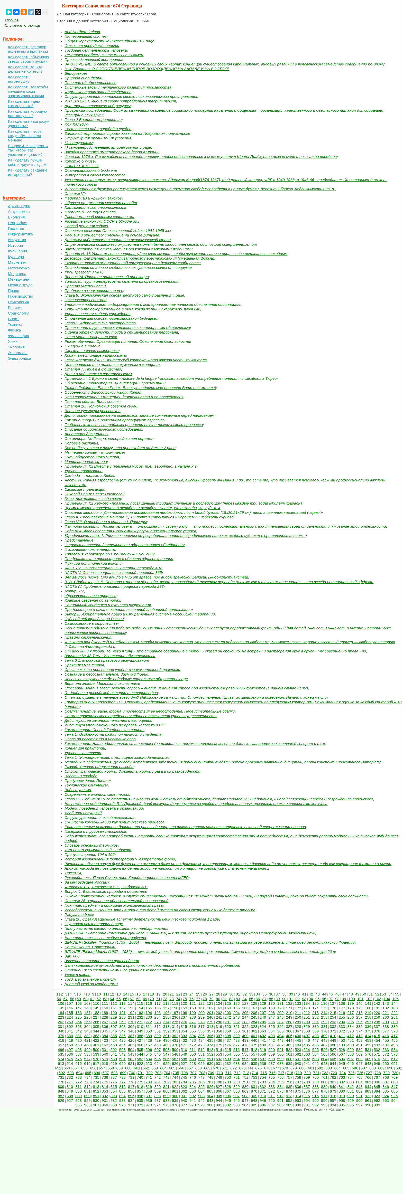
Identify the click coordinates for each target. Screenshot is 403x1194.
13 (118, 994)
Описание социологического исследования (103, 429)
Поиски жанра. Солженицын (90, 947)
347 (122, 1031)
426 (131, 1040)
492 (368, 1045)
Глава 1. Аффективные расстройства (100, 323)
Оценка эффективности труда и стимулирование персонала (121, 332)
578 (96, 1059)
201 (210, 1012)
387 (131, 1036)
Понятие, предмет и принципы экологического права (114, 905)
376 (377, 1031)
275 (175, 1022)
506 (148, 1049)
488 (333, 1045)
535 (61, 1054)
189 (105, 1012)
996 (350, 1105)
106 (61, 1003)
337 (377, 1026)
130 (271, 1003)
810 (70, 1086)
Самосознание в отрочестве (91, 623)
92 (297, 999)
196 (166, 1012)
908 (245, 1096)
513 (210, 1049)
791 (245, 1082)
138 (341, 1003)
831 (254, 1086)
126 (236, 1003)
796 (289, 1082)
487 (324, 1045)
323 (254, 1026)
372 (341, 1031)
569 (359, 1054)
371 (333, 1031)
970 (122, 1105)
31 (238, 994)
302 (70, 1026)
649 (377, 1063)
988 (280, 1105)
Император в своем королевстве (95, 175)
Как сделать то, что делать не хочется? (25, 69)
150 (105, 1008)
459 (78, 1045)
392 (175, 1036)
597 (263, 1059)
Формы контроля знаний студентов (98, 92)
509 (175, 1049)
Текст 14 (73, 873)
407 (307, 1036)
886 (394, 1091)
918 (333, 1096)
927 (70, 1100)
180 (368, 1008)
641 (307, 1063)
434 (201, 1040)
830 (245, 1086)
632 (228, 1063)
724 (342, 1072)
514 (219, 1049)
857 (140, 1091)
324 (263, 1026)
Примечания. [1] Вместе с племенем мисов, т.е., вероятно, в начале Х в (131, 466)
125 (228, 1003)
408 (315, 1036)
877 (315, 1091)
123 (210, 1003)
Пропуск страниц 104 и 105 (90, 854)
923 (377, 1096)
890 (87, 1096)
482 (280, 1045)
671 (225, 1068)
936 (148, 1100)
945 (228, 1100)
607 (350, 1059)
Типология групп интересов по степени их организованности (121, 281)
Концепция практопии (85, 748)
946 (236, 1100)
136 (324, 1003)
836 (298, 1086)
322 (245, 1026)
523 (298, 1049)
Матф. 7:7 (74, 591)
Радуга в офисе (79, 914)
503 (122, 1049)
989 (289, 1105)
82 (231, 999)
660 (128, 1068)
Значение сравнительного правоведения (102, 961)
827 (219, 1086)
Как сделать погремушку (18, 79)
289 (298, 1022)
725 (351, 1072)
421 (87, 1040)
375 (368, 1031)
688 (372, 1068)
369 (315, 1031)
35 (264, 994)
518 (254, 1049)
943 (210, 1100)
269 (122, 1022)
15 (132, 994)
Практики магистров (84, 665)
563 (307, 1054)
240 (210, 1017)
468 (157, 1045)
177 (341, 1008)
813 (96, 1086)
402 (263, 1036)
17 (145, 994)
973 (148, 1105)
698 (114, 1072)
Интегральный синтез (86, 36)
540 (105, 1054)
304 (87, 1026)
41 (304, 994)
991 (307, 1105)
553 (219, 1054)
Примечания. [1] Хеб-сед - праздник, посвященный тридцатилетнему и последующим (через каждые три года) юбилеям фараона (184, 503)
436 (219, 1040)
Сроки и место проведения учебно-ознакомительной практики (122, 669)
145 (61, 1008)
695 (88, 1072)
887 (61, 1096)
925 (394, 1096)
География (17, 223)
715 (263, 1072)
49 (357, 994)
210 (289, 1012)
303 (78, 1026)
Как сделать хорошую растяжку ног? (27, 113)
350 (148, 1031)
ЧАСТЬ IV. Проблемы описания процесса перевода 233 (114, 586)
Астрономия (19, 211)
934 (131, 1100)
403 (271, 1036)
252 (315, 1017)
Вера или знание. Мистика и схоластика (102, 683)
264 (78, 1022)
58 (72, 999)
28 (218, 994)
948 (254, 1100)
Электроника (19, 358)
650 (385, 1063)
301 (61, 1026)
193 (140, 1012)
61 (92, 999)
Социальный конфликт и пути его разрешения (108, 605)
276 (184, 1022)
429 (157, 1040)
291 (315, 1022)
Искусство (17, 240)
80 (218, 999)
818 (140, 1086)
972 (140, 1105)
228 (105, 1017)
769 (394, 1077)
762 (333, 1077)
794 (271, 1082)
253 (324, 1017)
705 (176, 1072)
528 (341, 1049)
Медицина (17, 273)
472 (192, 1045)
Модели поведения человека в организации (104, 808)
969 (114, 1105)
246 (263, 1017)
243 (236, 1017)
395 (201, 1036)
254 (333, 1017)
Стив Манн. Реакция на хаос (91, 337)
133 (298, 1003)
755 (271, 1077)
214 (324, 1012)
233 (148, 1017)
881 (350, 1091)
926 (61, 1100)
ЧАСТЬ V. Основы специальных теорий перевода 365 (113, 572)
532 (377, 1049)
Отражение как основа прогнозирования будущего (111, 318)
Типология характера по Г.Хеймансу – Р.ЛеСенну (109, 554)
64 (112, 999)
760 (315, 1077)
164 (228, 1008)
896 (140, 1096)
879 (333, 1091)
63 (105, 999)
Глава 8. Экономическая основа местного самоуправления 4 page (124, 295)
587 (175, 1059)
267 (105, 1022)
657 (102, 1068)
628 (192, 1063)
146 (70, 1008)
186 (78, 1012)
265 (87, 1022)
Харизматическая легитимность (95, 207)
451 (350, 1040)
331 (324, 1026)
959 (350, 1100)
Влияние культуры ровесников (93, 411)
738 (122, 1077)
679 (293, 1068)
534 (394, 1049)
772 (78, 1082)
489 (341, 1045)
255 (341, 1017)
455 (385, 1040)
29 (225, 994)
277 (192, 1022)
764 (350, 1077)
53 (384, 994)
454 (377, 1040)
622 (140, 1063)
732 (70, 1077)
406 (298, 1036)
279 (210, 1022)
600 (289, 1059)
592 (219, 1059)
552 (210, 1054)
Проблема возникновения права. (94, 290)
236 (175, 1017)
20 (165, 994)
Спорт (13, 319)
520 (271, 1049)
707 (193, 1072)
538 (87, 1054)
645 (341, 1063)
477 (236, 1045)
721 (316, 1072)
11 (105, 994)
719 (299, 1072)
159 (184, 1008)
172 (298, 1008)
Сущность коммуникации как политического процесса (114, 822)
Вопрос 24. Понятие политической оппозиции (107, 276)
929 (87, 1100)
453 (368, 1040)
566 (333, 1054)
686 (355, 1068)
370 (324, 1031)
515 (228, 1049)
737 (114, 1077)
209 (280, 1012)
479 (254, 1045)
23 (185, 994)
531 (368, 1049)
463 (114, 1045)
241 (219, 1017)
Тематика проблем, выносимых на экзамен (104, 55)
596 (254, 1059)
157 (166, 1008)
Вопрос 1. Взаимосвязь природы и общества (105, 891)
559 (271, 1054)
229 (114, 1017)
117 (157, 1003)
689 (381, 1068)
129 (263, 1003)
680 (302, 1068)
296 (359, 1022)
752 (245, 1077)
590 (201, 1059)
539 (96, 1054)
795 (280, 1082)
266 (96, 1022)
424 (114, 1040)
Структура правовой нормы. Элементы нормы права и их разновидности (132, 771)
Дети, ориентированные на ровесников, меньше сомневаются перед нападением (140, 415)
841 (341, 1086)
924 (385, 1096)
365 (280, 1031)
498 (78, 1049)
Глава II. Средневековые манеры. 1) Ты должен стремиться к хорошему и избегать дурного (149, 517)
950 (271, 1100)
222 (394, 1012)
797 (298, 1082)
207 (263, 1012)
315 (184, 1026)
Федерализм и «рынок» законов (93, 198)
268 (114, 1022)
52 (377, 994)
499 (87, 1049)
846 (385, 1086)
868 (236, 1091)
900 (175, 1096)
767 (377, 1077)
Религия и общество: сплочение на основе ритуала (112, 235)
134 (307, 1003)
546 (157, 1054)
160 (192, 1008)
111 (105, 1003)
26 (205, 994)
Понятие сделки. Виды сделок (92, 401)
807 (385, 1082)
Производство (20, 296)
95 (317, 999)
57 (65, 999)
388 (140, 1036)
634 (245, 1063)
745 (184, 1077)
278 (201, 1022)
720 (307, 1072)
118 (166, 1003)
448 (324, 1040)
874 (289, 1091)
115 (140, 1003)
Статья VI (75, 193)
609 (368, 1059)
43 (317, 994)
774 (96, 1082)
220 (377, 1012)
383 (96, 1036)
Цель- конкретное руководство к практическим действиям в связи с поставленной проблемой (152, 965)
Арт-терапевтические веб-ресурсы (98, 105)
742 (157, 1077)
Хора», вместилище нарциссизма (95, 355)
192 (131, 1012)
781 (157, 1082)
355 (192, 1031)
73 (171, 999)
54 (390, 994)
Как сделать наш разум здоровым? (28, 123)
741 (148, 1077)
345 (105, 1031)
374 (359, 1031)
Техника (15, 324)
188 (96, 1012)
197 (175, 1012)
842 (350, 1086)
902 (192, 1096)
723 (334, 1072)
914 (298, 1096)
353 (175, 1031)
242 (228, 1017)
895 (131, 1096)
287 (280, 1022)
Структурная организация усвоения (98, 138)
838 (315, 1086)
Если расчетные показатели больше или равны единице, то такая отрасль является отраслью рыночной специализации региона (185, 827)
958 (341, 1100)
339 (394, 1026)
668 (198, 1068)
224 (70, 1017)
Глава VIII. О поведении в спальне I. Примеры (106, 521)
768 (385, 1077)
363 (263, 1031)
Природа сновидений (83, 78)
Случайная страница (22, 25)
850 (78, 1091)
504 (131, 1049)
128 (254, 1003)
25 (198, 994)
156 (157, 1008)
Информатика (20, 234)
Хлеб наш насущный (83, 813)
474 (210, 1045)
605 (333, 1059)
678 (285, 1068)
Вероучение (75, 73)
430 (166, 1040)
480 (263, 1045)
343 (87, 1031)
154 (140, 1008)
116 (148, 1003)
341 (70, 1031)
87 (264, 999)
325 (271, 1026)
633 (236, 1063)
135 (315, 1003)
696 (97, 1072)
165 (236, 1008)
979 (201, 1105)
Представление (79, 540)
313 (166, 1026)
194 (148, 1012)
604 (324, 1059)
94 (311, 999)
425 (122, 1040)
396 (210, 1036)
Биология (16, 217)
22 (178, 994)
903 (201, 1096)
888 (70, 1096)
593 (228, 1059)
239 (201, 1017)
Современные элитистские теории (97, 794)
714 (255, 1072)
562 (298, 1054)
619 (114, 1063)
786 (201, 1082)
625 (166, 1063)
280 (219, 1022)
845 (377, 1086)
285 (263, 1022)
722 (325, 1072)
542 (122, 1054)
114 (131, 1003)
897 (148, 1096)
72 (165, 999)
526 (324, 1049)
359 (228, 1031)
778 (131, 1082)
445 (298, 1040)
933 (122, 1100)
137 (333, 1003)
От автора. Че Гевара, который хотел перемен (109, 438)
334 (350, 1026)
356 (201, 1031)
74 (178, 999)
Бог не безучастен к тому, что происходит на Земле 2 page (120, 448)
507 (157, 1049)
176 (333, 1008)
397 (219, 1036)
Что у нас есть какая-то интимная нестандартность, (116, 928)
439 (245, 1040)
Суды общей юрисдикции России (94, 619)
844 (368, 1086)
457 (61, 1045)
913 (289, 1096)
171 (289, 1008)
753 (254, 1077)
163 (219, 1008)
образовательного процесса (90, 595)
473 (201, 1045)
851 (87, 1091)
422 (96, 1040)
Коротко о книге (80, 161)
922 (368, 1096)
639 (289, 1063)
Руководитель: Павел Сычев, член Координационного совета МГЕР (127, 877)
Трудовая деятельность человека (96, 50)
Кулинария (17, 251)
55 (397, 994)
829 (236, 1086)
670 (216, 1068)
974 (157, 1105)
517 (245, 1049)
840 (333, 1086)
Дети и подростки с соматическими (98, 374)
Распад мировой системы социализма (99, 216)
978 (192, 1105)
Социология (18, 313)
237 (184, 1017)
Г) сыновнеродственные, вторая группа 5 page (108, 147)
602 (307, 1059)
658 (110, 1068)
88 (271, 999)
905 (219, 1096)
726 (360, 1072)
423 (105, 1040)
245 (254, 1017)
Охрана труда (20, 285)
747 (201, 1077)
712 (237, 1072)
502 (114, 1049)
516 (236, 1049)
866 (219, 1091)
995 (341, 1105)
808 (394, 1082)
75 (185, 999)
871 (263, 1091)
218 (359, 1012)
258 (368, 1017)
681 (311, 1068)
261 (394, 1017)
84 (244, 999)
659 (119, 1068)
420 (78, 1040)
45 (331, 994)
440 (254, 1040)
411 (341, 1036)
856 (131, 1091)
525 (315, 1049)
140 (359, 1003)
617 (96, 1063)
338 (385, 1026)
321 (236, 1026)
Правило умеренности (85, 286)
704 (167, 1072)
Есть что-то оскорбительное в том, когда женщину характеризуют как (132, 309)
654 (75, 1068)
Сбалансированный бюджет (90, 170)
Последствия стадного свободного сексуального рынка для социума (128, 267)
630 (210, 1063)
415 (377, 1036)
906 (228, 1096)
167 (254, 1008)
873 (280, 1091)
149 (96, 1008)
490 (350, 1045)
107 (70, 1003)
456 (394, 1040)
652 (58, 1068)
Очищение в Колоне (82, 346)
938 (166, 1100)
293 (333, 1022)
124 (219, 1003)
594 (236, 1059)
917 (324, 1096)
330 (315, 1026)
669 (207, 1068)
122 (201, 1003)
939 (175, 1100)
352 (166, 1031)
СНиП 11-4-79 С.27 (82, 166)
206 (254, 1012)
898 (157, 1096)
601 (298, 1059)
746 (192, 1077)
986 (263, 1105)
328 (298, 1026)
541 (114, 1054)
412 (350, 1036)
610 (377, 1059)
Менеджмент (19, 279)
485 (307, 1045)
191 (122, 1012)
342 (78, 1031)
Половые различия (81, 443)
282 (236, 1022)
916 (315, 1096)
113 (122, 1003)
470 (175, 1045)
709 (211, 1072)
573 (394, 1054)
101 (360, 999)
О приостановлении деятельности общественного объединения (125, 545)
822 (175, 1086)
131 (280, 1003)
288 (289, 1022)
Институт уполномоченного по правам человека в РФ (114, 725)
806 (377, 1082)
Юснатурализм (79, 142)
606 (341, 1059)
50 (364, 994)
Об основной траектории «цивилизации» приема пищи (115, 383)
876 (307, 1091)
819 (148, 1086)
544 (140, 1054)
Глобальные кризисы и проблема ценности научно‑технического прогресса (134, 424)
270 (131, 1022)
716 (272, 1072)
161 (201, 1008)
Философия (18, 336)
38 (284, 994)
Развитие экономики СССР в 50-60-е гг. (101, 221)
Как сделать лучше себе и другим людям (27, 162)
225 (78, 1017)
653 (67, 1068)
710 (219, 1072)
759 (307, 1077)
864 (201, 1091)
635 (254, 1063)
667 (190, 1068)
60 (85, 999)
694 (79, 1072)
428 (148, 1040)
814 (105, 1086)
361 (245, 1031)
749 (219, 1077)
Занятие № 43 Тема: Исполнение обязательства (110, 655)
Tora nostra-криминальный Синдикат (98, 850)
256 (350, 1017)
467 (148, 1045)
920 (350, 1096)
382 (87, 1036)
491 (359, 1045)
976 (175, 1105)
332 (333, 1026)
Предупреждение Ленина (87, 780)
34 (258, 994)
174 (315, 1008)
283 (245, 1022)
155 (148, 1008)
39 (291, 994)
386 (122, 1036)
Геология (16, 228)
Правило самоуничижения (88, 637)
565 (324, 1054)
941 (192, 1100)
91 (291, 999)
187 (87, 1012)
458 (70, 1045)
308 (122, 1026)
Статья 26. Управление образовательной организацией (116, 900)
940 (184, 1100)
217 (350, 1012)
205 (245, 1012)
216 (341, 1012)
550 (192, 1054)
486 (315, 1045)
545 (148, 1054)
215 (333, 1012)
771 (70, 1082)
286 (271, 1022)
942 (201, 1100)
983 (236, 1105)
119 (175, 1003)
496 (61, 1049)
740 (140, 1077)
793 (263, 1082)
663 (154, 1068)
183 (394, 1008)
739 (131, 1077)
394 (192, 1036)
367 (298, 1031)
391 (166, 1036)
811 (78, 1086)
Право (13, 290)
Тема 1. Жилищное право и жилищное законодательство (117, 757)
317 (201, 1026)
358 (219, 1031)
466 (140, 1045)
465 (131, 1045)
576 (78, 1059)
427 (140, 1040)
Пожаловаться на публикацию (324, 1109)
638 (280, 1063)
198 (184, 1012)
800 (324, 1082)
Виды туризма (78, 790)
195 (157, 1012)
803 (350, 1082)
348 (131, 1031)
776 (114, 1082)
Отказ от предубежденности (92, 45)
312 (157, 1026)
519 (263, 1049)
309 (131, 1026)
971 (131, 1105)
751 (236, 1077)
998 (368, 1105)
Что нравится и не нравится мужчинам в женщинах (113, 364)
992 (315, 1105)
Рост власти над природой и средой (98, 129)
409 (324, 1036)
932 (114, 1100)
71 (158, 999)
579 (105, 1059)
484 (298, 1045)
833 (271, 1086)
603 (315, 1059)
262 (61, 1022)
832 (263, 1086)
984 (245, 1105)
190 (114, 1012)
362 (254, 1031)
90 (284, 999)
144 (394, 1003)
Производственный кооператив (94, 59)
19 (158, 994)
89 (278, 999)
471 (184, 1045)
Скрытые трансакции (85, 489)
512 (201, 1049)
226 (87, 1017)
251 (307, 1017)
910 (263, 1096)
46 (337, 994)
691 (399, 1068)
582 (131, 1059)
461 (96, 1045)
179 (359, 1008)
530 (359, 1049)
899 (166, 1096)
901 (184, 1096)
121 (192, 1003)
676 (267, 1068)
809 (61, 1086)
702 (149, 1072)
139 (350, 1003)
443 (280, 1040)
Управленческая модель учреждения (98, 313)
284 (254, 1022)
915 (307, 1096)
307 (114, 1026)
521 (280, 1049)
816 (122, 1086)
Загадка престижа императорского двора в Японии (112, 152)
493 (377, 1045)
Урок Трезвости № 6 (83, 272)
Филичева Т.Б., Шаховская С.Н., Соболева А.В (106, 887)
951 (280, 1100)
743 (166, 1077)
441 (263, 1040)
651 (394, 1063)
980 (210, 1105)
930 (96, 1100)
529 (350, 1049)
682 (320, 1068)
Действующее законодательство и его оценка (108, 720)
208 (271, 1012)
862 (184, 1091)
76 (191, 999)
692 (62, 1072)
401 (254, 1036)
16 (138, 994)
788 (219, 1082)
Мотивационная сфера (86, 461)
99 (344, 999)
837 (307, 1086)
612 (394, 1059)
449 (333, 1040)
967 (96, 1105)
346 (114, 1031)
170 (280, 1008)
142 (377, 1003)
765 (359, 1077)
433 (192, 1040)
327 (289, 1026)
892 (105, 1096)
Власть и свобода (81, 776)
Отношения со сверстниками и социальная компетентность (122, 970)
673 (242, 1068)
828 (228, 1086)
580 (114, 1059)
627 (184, 1063)
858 (148, 1091)
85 (251, 999)
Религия (15, 307)
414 (368, 1036)
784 (184, 1082)
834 (280, 1086)
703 (158, 1072)
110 (96, 1003)
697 (106, 1072)
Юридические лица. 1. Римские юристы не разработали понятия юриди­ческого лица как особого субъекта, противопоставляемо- (185, 535)
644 (333, 1063)
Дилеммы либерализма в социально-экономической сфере (118, 240)
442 (271, 1040)
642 (315, 1063)
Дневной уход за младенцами (91, 984)
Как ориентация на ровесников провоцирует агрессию (114, 420)
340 (61, 1031)
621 (131, 1063)
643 (324, 1063)
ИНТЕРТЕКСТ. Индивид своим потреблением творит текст (120, 101)
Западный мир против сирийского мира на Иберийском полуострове (127, 133)
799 (315, 1082)
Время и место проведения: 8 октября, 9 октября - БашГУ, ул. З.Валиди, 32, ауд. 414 (142, 508)
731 (61, 1077)
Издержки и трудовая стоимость (95, 831)
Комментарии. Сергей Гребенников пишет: (104, 729)
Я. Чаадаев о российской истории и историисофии (111, 692)
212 (307, 1012)
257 (359, 1017)
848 (61, 1091)
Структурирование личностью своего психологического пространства (131, 96)
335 (359, 1026)
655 (84, 1068)
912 (280, 1096)
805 (368, 1082)
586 (166, 1059)
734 (87, 1077)
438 (236, 1040)
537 (78, 1054)
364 (271, 1031)
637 (271, 1063)
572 (385, 1054)
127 (245, 1003)
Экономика (18, 352)
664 (163, 1068)
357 (210, 1031)
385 (114, 1036)
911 (271, 1096)
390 (157, 1036)
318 (210, 1026)
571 (377, 1054)
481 (271, 1045)
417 (394, 1036)
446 (307, 1040)
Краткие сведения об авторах (92, 600)
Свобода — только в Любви (90, 475)
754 (263, 1077)
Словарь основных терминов (91, 845)
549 (184, 1054)
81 (225, 999)
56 (59, 999)
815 (114, 1086)
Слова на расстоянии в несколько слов (100, 739)
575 (70, 1059)
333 (341, 1026)
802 (341, 1082)
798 (307, 1082)
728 (377, 1072)
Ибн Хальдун (76, 124)
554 (228, 1054)
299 (385, 1022)
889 (78, 1096)
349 (140, 1031)
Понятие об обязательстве (90, 82)
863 (192, 1091)
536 (70, 1054)
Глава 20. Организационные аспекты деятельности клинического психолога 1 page (142, 919)
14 (125, 994)
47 (344, 994)
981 (219, 1105)
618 (105, 1063)
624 (157, 1063)
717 (281, 1072)
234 (157, 1017)
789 (228, 1082)
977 (184, 1105)
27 (211, 994)
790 (236, 1082)
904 (210, 1096)
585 (157, 1059)
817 (131, 1086)
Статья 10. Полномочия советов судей (101, 406)
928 (78, 1100)
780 (148, 1082)
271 (140, 1022)
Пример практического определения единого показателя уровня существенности (141, 716)
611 (385, 1059)
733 (78, 1077)
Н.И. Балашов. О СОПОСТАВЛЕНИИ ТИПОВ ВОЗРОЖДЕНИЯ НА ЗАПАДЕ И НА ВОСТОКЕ (147, 69)
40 (298, 994)
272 (148, 1022)
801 (333, 1082)
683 (328, 1068)
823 (184, 1086)
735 (96, 1077)
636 (263, 1063)
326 (280, 1026)
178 (350, 1008)
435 (210, 1040)
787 (210, 1082)
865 (210, 1091)
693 (70, 1072)
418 (61, 1040)
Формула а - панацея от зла (90, 212)
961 (368, 1100)
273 (157, 1022)
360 (236, 1031)
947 (245, 1100)
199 (192, 1012)
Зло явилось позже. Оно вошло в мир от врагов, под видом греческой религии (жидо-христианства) (156, 577)
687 (364, 1068)
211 (298, 1012)
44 (324, 994)
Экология (16, 347)
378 (394, 1031)
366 (289, 1031)
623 (148, 1063)
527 (333, 1049)
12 (112, 994)
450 (341, 1040)
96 (324, 999)
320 (228, 1026)
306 (105, 1026)
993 (324, 1105)
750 (228, 1077)
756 (280, 1077)
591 (210, 1059)
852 (96, 1091)
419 (70, 1040)
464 (122, 1045)
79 (211, 999)
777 (122, 1082)
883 (368, 1091)
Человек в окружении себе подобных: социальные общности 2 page (126, 679)
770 (61, 1082)
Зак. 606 (72, 956)
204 (236, 1012)
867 (228, 1091)
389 (148, 1036)
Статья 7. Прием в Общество (93, 369)
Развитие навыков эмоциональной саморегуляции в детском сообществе (133, 263)
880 (341, 1091)
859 (157, 1091)
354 (184, 1031)
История (15, 245)
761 (324, 1077)
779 (140, 1082)
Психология (18, 302)
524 (307, 1049)
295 (350, 1022)
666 (181, 1068)
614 (70, 1063)
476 (228, 1045)
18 (152, 994)
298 (377, 1022)
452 (359, 1040)
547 (166, 1054)
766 (368, 1077)
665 (172, 1068)
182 (385, 1008)
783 (175, 1082)
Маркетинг (17, 262)
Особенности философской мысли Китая (103, 392)
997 (359, 1105)
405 (289, 1036)
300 (394, 1022)
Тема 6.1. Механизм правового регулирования (106, 660)
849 (70, 1091)
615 (78, 1063)
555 (236, 1054)
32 (244, 994)
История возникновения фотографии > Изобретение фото (120, 859)
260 (385, 1017)
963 (385, 1100)
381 (78, 1036)
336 (368, 1026)
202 (219, 1012)
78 (205, 999)
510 (184, 1049)
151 (114, 1008)
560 (280, 1054)
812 (87, 1086)
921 (359, 1096)
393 (184, 1036)
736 (105, 1077)
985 (254, 1105)
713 (246, 1072)
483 (289, 1045)
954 (307, 1100)
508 (166, 1049)
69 (145, 999)
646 (350, 1063)
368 (307, 1031)
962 (377, 1100)
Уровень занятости (83, 753)
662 (146, 1068)
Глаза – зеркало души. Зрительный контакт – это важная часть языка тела (136, 360)
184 (61, 1012)
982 (228, 1105)
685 (346, 1068)
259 (377, 1017)
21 (172, 994)
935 (140, 1100)
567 (341, 1054)
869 (245, 1091)
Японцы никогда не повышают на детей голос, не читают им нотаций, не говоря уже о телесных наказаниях (166, 868)
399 (236, 1036)
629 (201, 1063)
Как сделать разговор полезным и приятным (28, 49)
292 (324, 1022)
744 (175, 1077)
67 (132, 999)
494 (385, 1045)
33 (251, 994)
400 (245, 1036)
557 (254, 1054)
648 (368, 1063)
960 (359, 1100)
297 (368, 1022)
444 (289, 1040)
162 (210, 1008)
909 (254, 1096)
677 (276, 1068)
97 (330, 999)
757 (289, 1077)
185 (70, 1012)
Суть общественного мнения (92, 457)
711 (228, 1072)
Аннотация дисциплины (86, 434)
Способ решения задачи (86, 226)
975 (166, 1105)
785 (192, 1082)
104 (386, 999)
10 (99, 994)
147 (78, 1008)
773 (87, 1082)
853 (105, 1091)
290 (307, 1022)
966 (87, 1105)
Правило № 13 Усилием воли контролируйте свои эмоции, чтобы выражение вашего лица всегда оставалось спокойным (176, 253)
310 (140, 1026)
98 (337, 999)
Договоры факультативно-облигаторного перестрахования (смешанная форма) (139, 258)
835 (289, 1086)
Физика (14, 330)
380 (70, 1036)
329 (307, 1026)
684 (337, 1068)
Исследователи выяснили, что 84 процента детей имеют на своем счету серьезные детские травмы (160, 910)
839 (324, 1086)
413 (359, 1036)
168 (263, 1008)
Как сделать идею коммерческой (24, 103)
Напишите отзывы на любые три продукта (105, 937)
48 (351, 994)
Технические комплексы (86, 785)
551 (201, 1054)
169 (271, 1008)
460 (87, 1045)
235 (166, 1017)
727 (369, 1072)
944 (219, 1100)
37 (278, 994)
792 (254, 1082)
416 (385, 1036)
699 (123, 1072)
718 (290, 1072)
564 (315, 1054)
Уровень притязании (84, 471)
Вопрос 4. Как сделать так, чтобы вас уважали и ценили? (28, 150)
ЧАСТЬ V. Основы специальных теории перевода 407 (113, 568)
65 (118, 999)
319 (219, 1026)
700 (132, 1072)
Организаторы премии (85, 300)
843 (359, 1086)
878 (324, 1091)
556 (245, 1054)
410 (333, 1036)
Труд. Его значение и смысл (90, 979)
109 (87, 1003)
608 (359, 1059)
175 (324, 1008)
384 (105, 1036)
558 (263, 1054)
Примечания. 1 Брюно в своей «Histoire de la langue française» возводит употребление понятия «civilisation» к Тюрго (171, 378)
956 (324, 1100)
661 (137, 1068)
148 (87, 1008)
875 (298, 1091)
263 (70, 1022)
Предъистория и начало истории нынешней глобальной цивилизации (128, 609)
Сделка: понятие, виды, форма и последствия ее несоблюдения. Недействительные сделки (150, 711)
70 (152, 999)
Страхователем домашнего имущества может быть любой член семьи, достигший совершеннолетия (160, 244)
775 (105, 1082)
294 (341, 1022)
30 (231, 994)
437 (228, 1040)
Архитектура (19, 206)
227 (96, 1017)
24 (191, 994)
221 (385, 1012)
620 (122, 1063)
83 (238, 999)
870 (254, 1091)
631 (219, 1063)
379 (61, 1036)
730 (395, 1072)
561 (289, 1054)
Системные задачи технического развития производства (118, 87)
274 (166, 1022)
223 (61, 1017)
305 (96, 1026)
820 (157, 1086)
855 (122, 1091)
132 (289, 1003)
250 (298, 1017)
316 (192, 1026)
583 (140, 1059)
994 (333, 1105)
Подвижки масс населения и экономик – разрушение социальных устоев (130, 531)
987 (271, 1105)
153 (131, 1008)
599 (280, 1059)
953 (298, 1100)
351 (157, 1031)
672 (233, 1068)
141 (368, 1003)
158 (175, 1008)
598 (271, 1059)
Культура (16, 256)
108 (78, 1003)
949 (263, 1100)
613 (61, 1063)
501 (105, 1049)
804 (359, 1082)
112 (114, 1003)
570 (368, 1054)
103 (378, 999)
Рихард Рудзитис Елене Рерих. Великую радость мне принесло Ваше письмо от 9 (140, 387)
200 (201, 1012)
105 (395, 999)
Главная (12, 20)
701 (141, 1072)
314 (175, 1026)
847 (394, 1086)
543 (131, 1054)
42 (311, 994)
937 (157, 1100)
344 (96, 1031)
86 (258, 999)
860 (166, 1091)
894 (122, 1096)
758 (298, 1077)
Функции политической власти (93, 563)
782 (166, 1082)
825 (201, 1086)
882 (359, 1091)
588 (184, 1059)
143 (385, 1003)
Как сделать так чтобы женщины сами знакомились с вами (28, 91)
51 (371, 994)
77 (198, 999)
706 (184, 1072)
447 (315, 1040)
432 (184, 1040)
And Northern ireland (82, 32)
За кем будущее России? (87, 882)
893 (114, 1096)
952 (289, 1100)
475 (219, 1045)
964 (394, 1100)
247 (271, 1017)
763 (341, 1077)
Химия (14, 341)
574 (61, 1059)
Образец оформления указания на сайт (101, 203)
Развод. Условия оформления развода (99, 766)
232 (140, 1017)
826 (210, 1086)
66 (125, 999)
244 (245, 1017)
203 (228, 1012)
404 (280, 1036)
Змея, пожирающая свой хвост (93, 498)
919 (341, 1096)
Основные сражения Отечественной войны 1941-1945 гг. (117, 230)
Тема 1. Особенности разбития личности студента (113, 734)
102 (369, 999)
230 (122, 1017)
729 (386, 1072)
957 (333, 1100)
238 (192, 1017)
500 (96, 1049)
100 (352, 999)
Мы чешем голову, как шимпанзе (94, 452)
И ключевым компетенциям (90, 549)
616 (87, 1063)
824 (192, 1086)
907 (236, 1096)
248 (280, 1017)
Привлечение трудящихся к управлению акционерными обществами (127, 327)
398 (228, 1036)
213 (315, 1012)
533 (385, 1049)
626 (175, 1063)
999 (377, 1105)
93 (304, 999)
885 (385, 1091)
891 (96, 1096)
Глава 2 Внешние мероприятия (93, 119)
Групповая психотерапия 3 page (94, 924)
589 (192, 1059)
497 (70, 1049)
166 (245, 1008)
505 (140, 1049)
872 (271, 1091)
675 (258, 1068)
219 (368, 1012)
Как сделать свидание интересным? (27, 172)
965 (78, 1105)
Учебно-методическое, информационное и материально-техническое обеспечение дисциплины (152, 304)
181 (377, 1008)
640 (298, 1063)
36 (271, 994)
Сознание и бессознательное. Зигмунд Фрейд (106, 674)
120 (184, 1003)
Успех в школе (77, 974)
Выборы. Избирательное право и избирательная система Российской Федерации (140, 614)
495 (394, 1045)
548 (175, 1054)
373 (350, 1031)
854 (114, 1091)
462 (105, 1045)
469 (166, 1045)
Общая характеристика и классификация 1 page (109, 41)
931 (105, 1100)
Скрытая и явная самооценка (92, 350)
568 (350, 1054)
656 (93, 1068)
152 (122, 1008)
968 (105, 1105)
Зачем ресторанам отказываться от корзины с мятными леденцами (129, 249)
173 (307, 1008)
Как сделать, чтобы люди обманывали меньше (25, 135)
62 (98, 999)
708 (202, 1072)
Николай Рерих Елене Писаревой (95, 494)
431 (175, 1040)
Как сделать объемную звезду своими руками (28, 59)
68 (138, 999)
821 (166, 1086)
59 (79, 999)
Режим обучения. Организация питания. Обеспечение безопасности (127, 341)
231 (131, 1017)
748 (210, 1077)
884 (377, 1091)
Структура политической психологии (99, 817)
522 (289, 1049)
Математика (19, 268)
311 (148, 1026)
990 (298, 1105)
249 (289, 1017)
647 (359, 1063)
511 (192, 1049)
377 (385, 1031)
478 (245, 1045)
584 (148, 1059)
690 (390, 1068)
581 (122, 1059)
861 (175, 1091)
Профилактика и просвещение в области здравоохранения (119, 558)
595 (245, 1059)
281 (228, 1022)
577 (87, 1059)
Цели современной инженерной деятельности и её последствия (124, 397)
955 (315, 1100)
